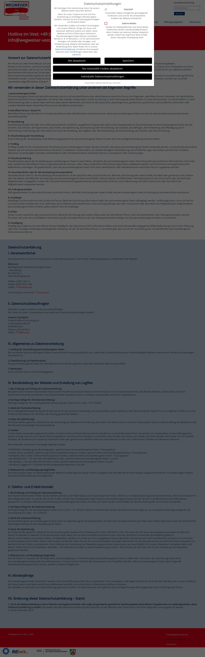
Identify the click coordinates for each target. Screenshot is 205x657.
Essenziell (120, 7)
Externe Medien (122, 21)
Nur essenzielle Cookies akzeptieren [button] (102, 66)
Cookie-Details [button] (90, 80)
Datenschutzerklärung (65, 46)
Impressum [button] (116, 80)
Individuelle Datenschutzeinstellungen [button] (102, 74)
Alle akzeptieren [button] (77, 58)
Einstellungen (76, 49)
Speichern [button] (128, 58)
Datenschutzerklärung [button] (103, 80)
